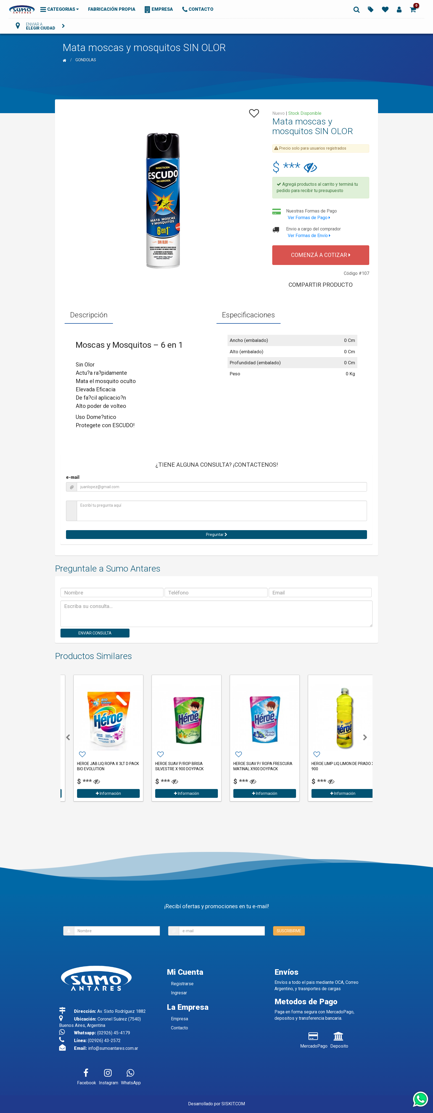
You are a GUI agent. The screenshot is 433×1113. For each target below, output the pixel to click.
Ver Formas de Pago (309, 217)
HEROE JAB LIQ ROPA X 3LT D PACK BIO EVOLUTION (177, 766)
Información (99, 793)
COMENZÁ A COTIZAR (320, 255)
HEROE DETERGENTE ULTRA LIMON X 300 (99, 766)
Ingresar (179, 992)
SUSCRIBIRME (289, 931)
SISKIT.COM (233, 1103)
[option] (99, 737)
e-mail (73, 477)
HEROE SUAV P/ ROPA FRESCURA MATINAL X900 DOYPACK (332, 766)
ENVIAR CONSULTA (95, 633)
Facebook (86, 1075)
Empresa (179, 1018)
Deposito (339, 1039)
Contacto (179, 1027)
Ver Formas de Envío (309, 235)
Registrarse (182, 983)
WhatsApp (131, 1075)
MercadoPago (314, 1039)
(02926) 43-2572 (104, 1040)
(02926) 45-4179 (113, 1032)
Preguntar (216, 534)
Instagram (108, 1075)
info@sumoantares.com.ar (113, 1048)
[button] (413, 9)
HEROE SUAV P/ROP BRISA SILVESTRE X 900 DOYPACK (249, 766)
